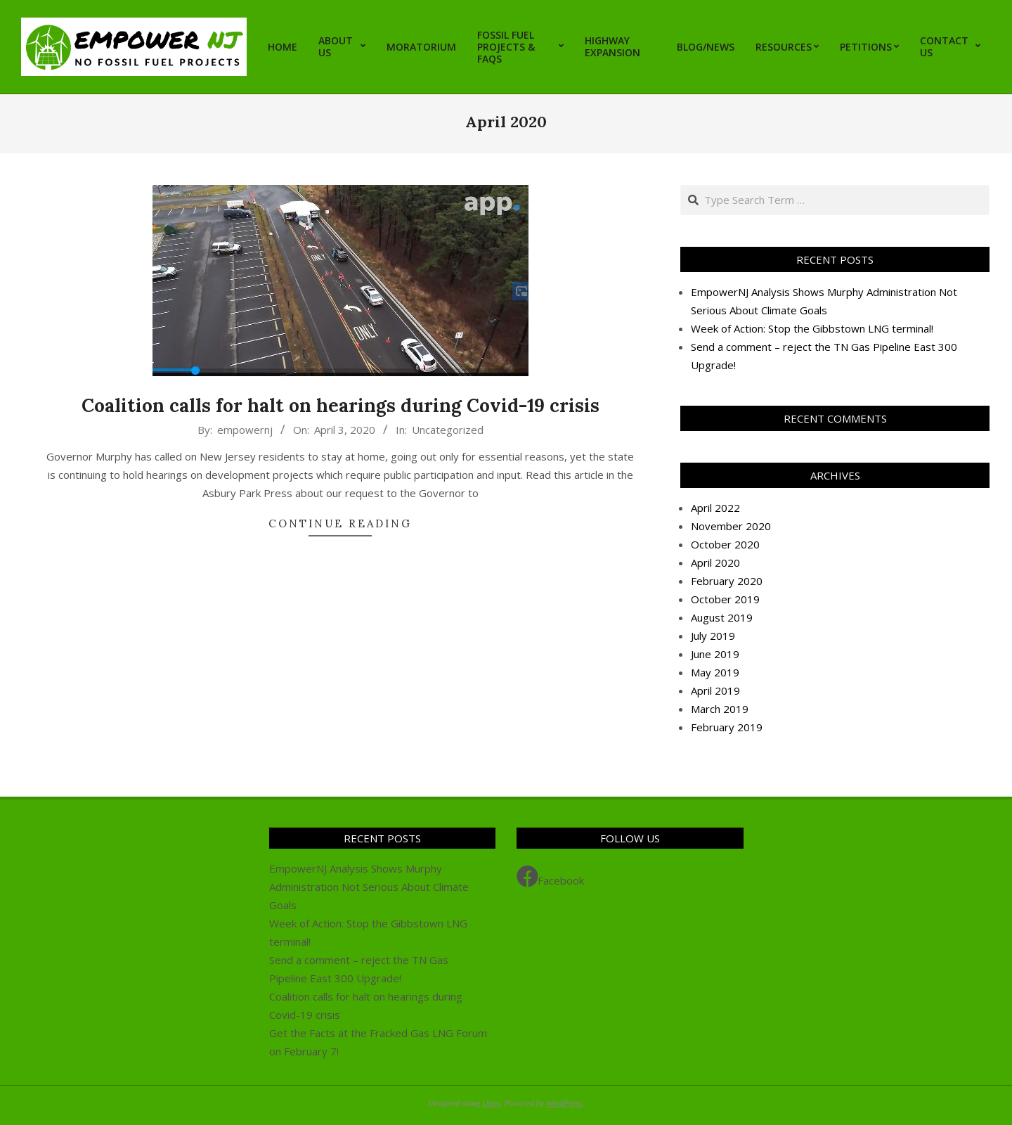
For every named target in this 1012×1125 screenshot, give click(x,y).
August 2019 (722, 617)
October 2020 (725, 544)
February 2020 (727, 581)
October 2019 (725, 599)
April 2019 (715, 690)
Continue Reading (340, 523)
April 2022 (715, 508)
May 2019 (715, 672)
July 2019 (713, 636)
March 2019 (719, 709)
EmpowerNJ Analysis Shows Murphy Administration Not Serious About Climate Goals (369, 886)
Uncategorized (448, 430)
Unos (491, 1103)
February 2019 (727, 727)
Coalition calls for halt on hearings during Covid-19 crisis (340, 405)
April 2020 (715, 562)
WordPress (564, 1103)
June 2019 (715, 654)
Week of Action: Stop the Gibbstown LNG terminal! (812, 328)
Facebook (550, 876)
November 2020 (731, 526)
